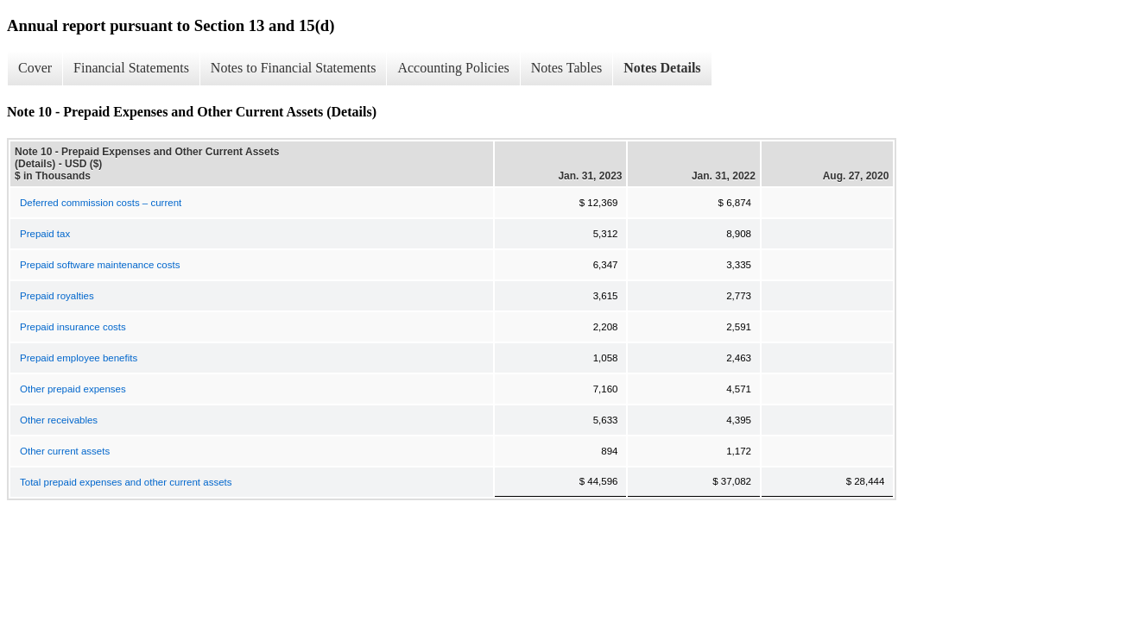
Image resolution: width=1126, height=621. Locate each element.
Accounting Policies (453, 67)
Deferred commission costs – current (100, 203)
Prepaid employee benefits (78, 358)
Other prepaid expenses (73, 389)
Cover (35, 67)
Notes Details (661, 67)
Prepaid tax (45, 234)
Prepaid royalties (57, 296)
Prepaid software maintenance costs (100, 265)
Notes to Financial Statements (293, 67)
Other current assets (65, 451)
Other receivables (59, 420)
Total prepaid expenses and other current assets (125, 482)
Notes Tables (567, 67)
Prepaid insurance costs (73, 327)
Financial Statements (131, 67)
